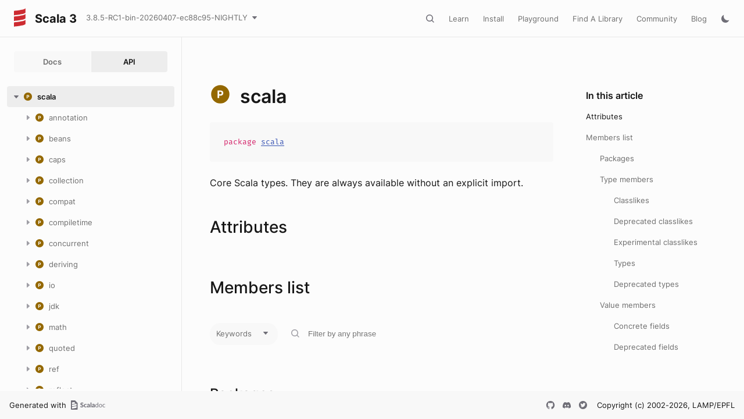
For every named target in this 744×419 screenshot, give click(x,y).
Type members (626, 179)
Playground (538, 18)
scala (272, 142)
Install (493, 18)
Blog (699, 18)
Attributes (604, 116)
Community (656, 18)
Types (624, 263)
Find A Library (598, 18)
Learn (459, 18)
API (129, 61)
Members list (609, 137)
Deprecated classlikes (653, 221)
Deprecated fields (646, 346)
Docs (52, 61)
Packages (617, 158)
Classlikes (631, 200)
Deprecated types (646, 284)
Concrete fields (642, 326)
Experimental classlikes (656, 242)
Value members (628, 305)
